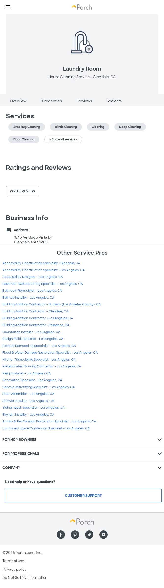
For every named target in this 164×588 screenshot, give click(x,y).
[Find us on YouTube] (103, 534)
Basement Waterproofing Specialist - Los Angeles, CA (42, 284)
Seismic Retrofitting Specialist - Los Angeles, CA (38, 387)
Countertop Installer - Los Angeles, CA (31, 332)
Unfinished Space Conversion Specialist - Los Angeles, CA (46, 428)
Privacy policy (14, 569)
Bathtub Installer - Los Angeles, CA (28, 298)
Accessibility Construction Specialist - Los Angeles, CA (43, 270)
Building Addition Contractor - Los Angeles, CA (37, 318)
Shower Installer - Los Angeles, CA (28, 401)
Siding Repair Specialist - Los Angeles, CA (33, 408)
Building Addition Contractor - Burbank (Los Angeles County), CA (51, 304)
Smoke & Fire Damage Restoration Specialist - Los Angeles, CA (49, 421)
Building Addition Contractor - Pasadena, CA (35, 325)
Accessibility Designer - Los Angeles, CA (32, 277)
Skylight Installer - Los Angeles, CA (28, 415)
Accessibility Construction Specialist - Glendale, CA (41, 263)
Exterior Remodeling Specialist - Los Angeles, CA (39, 346)
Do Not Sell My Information (24, 577)
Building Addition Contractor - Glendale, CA (35, 311)
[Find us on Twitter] (89, 534)
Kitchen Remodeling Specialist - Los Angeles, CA (39, 360)
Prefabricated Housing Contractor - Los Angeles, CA (41, 366)
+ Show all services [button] (63, 139)
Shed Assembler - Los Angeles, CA (28, 394)
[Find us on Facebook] (61, 534)
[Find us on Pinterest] (75, 534)
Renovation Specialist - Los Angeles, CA (32, 380)
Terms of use (13, 561)
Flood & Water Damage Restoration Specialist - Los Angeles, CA (50, 353)
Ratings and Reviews (38, 168)
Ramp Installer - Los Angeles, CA (26, 373)
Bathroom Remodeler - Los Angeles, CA (32, 291)
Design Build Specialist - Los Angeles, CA (32, 339)
